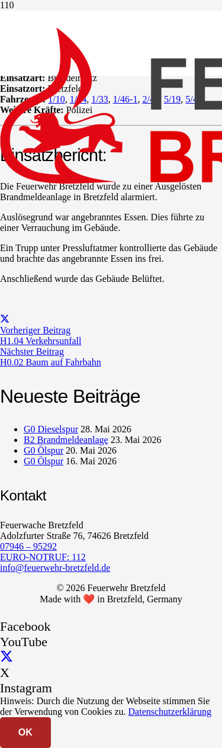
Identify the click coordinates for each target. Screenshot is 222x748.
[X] (6, 657)
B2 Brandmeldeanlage (66, 440)
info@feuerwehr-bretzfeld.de (55, 568)
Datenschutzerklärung (169, 712)
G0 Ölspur (43, 450)
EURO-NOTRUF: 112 (43, 557)
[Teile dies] (4, 319)
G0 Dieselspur (51, 429)
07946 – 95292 (28, 546)
